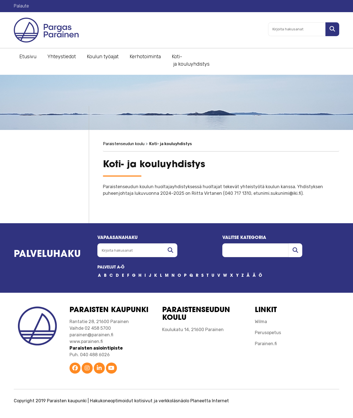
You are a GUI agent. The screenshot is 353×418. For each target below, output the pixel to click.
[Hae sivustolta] (332, 29)
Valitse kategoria (244, 238)
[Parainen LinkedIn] (99, 368)
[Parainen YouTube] (111, 368)
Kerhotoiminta (145, 57)
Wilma (261, 321)
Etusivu (27, 57)
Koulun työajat (103, 57)
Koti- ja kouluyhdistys (191, 60)
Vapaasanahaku (117, 238)
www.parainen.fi (86, 341)
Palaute (21, 6)
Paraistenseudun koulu (124, 144)
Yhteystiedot (61, 57)
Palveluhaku (47, 254)
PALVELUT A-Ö (110, 267)
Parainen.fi (266, 343)
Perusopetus (268, 332)
